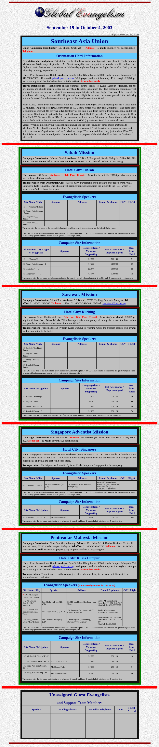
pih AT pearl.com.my (63, 78)
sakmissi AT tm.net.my (114, 303)
